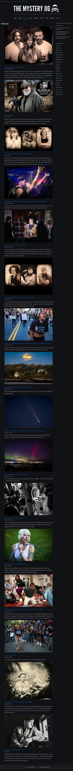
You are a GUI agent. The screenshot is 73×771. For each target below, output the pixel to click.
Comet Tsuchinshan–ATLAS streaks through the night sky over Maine (24, 431)
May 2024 (58, 68)
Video (30, 18)
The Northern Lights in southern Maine (16, 474)
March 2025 (58, 48)
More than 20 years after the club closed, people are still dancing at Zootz (25, 201)
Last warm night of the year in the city (15, 245)
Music (15, 18)
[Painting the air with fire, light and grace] (29, 545)
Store (58, 18)
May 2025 (58, 45)
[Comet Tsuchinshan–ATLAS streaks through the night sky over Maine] (29, 412)
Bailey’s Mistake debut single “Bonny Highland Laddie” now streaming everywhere (62, 33)
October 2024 (59, 57)
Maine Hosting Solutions (44, 767)
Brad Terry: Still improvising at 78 (14, 518)
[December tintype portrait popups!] (29, 45)
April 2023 (58, 85)
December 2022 (59, 92)
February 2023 (59, 87)
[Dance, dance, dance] (29, 636)
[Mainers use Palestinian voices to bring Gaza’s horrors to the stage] (29, 591)
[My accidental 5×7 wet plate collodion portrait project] (29, 276)
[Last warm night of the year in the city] (29, 226)
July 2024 (58, 64)
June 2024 (58, 66)
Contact (42, 18)
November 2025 (59, 43)
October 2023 (59, 78)
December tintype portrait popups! (21, 1)
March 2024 (58, 73)
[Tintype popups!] (29, 96)
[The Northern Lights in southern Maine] (29, 455)
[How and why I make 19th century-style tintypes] (29, 138)
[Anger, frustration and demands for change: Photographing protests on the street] (29, 324)
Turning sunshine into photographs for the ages (18, 702)
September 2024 (59, 59)
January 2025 (59, 50)
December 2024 (59, 52)
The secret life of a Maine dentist (14, 750)
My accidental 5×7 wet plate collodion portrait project (19, 297)
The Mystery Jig (31, 767)
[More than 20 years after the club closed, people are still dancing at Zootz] (29, 182)
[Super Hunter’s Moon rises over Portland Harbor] (29, 368)
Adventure (36, 18)
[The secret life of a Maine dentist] (29, 731)
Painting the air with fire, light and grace (16, 564)
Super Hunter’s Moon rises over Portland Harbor (18, 387)
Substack (52, 18)
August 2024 (58, 61)
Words (20, 18)
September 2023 (59, 80)
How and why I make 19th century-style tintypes (18, 153)
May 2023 (58, 82)
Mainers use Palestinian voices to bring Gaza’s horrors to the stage (23, 609)
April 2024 (58, 71)
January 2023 (59, 89)
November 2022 (59, 94)
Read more (48, 77)
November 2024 (59, 55)
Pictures (25, 18)
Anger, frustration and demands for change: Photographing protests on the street (28, 343)
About (47, 18)
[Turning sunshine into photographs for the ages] (29, 680)
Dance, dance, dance (10, 655)
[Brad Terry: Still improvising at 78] (29, 499)
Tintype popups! (9, 115)
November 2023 (59, 75)
